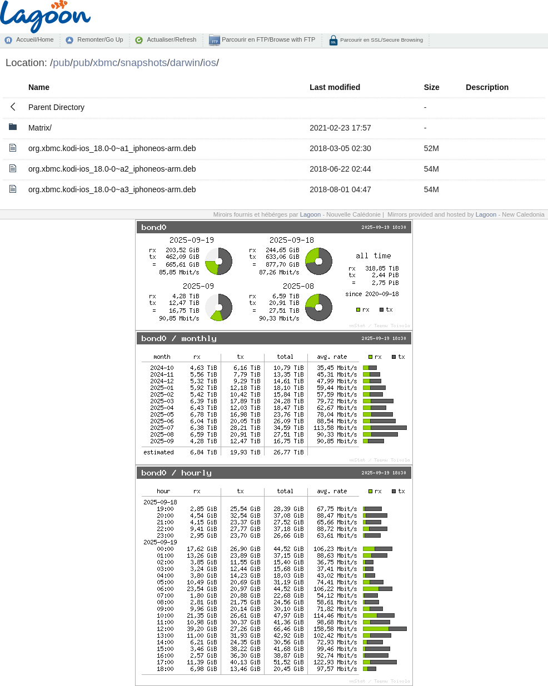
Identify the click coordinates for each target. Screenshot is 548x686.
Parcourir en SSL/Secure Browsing (381, 40)
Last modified (335, 87)
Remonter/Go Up (100, 39)
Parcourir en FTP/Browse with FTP (267, 39)
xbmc (105, 62)
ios (209, 62)
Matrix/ (40, 127)
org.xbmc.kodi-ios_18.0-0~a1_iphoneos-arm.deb (112, 148)
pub (61, 62)
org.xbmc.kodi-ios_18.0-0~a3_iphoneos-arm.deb (112, 189)
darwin (185, 62)
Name (38, 87)
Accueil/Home (34, 39)
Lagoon (310, 214)
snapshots (143, 62)
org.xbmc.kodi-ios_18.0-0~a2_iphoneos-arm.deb (112, 168)
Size (432, 87)
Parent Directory (56, 107)
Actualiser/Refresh (171, 39)
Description (487, 87)
